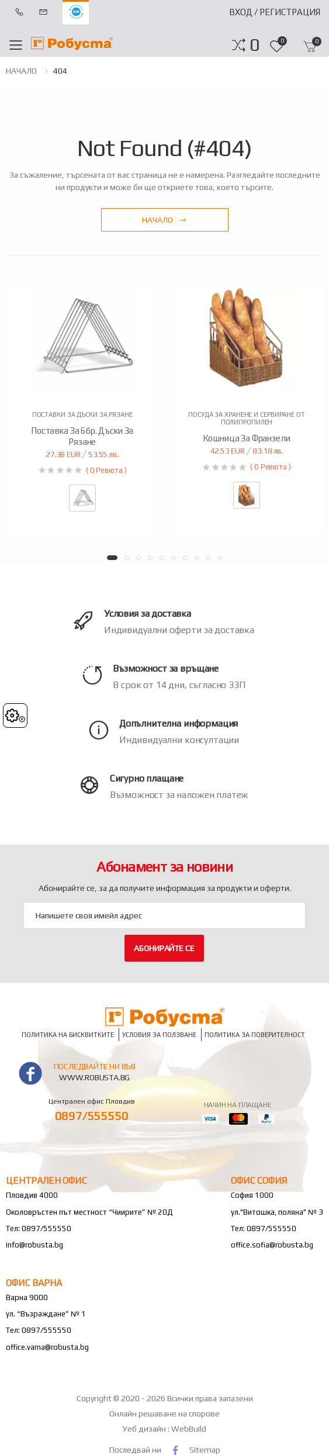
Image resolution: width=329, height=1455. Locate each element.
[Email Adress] (164, 915)
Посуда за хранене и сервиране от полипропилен (246, 418)
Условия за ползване (159, 1035)
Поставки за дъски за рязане (82, 414)
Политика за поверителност (255, 1035)
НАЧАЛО (21, 70)
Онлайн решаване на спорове (164, 1413)
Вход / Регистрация (274, 12)
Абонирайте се (164, 948)
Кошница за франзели (246, 438)
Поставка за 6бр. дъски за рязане (82, 436)
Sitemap (204, 1450)
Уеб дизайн (145, 1428)
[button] (254, 45)
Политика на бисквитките (68, 1035)
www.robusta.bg (94, 1077)
